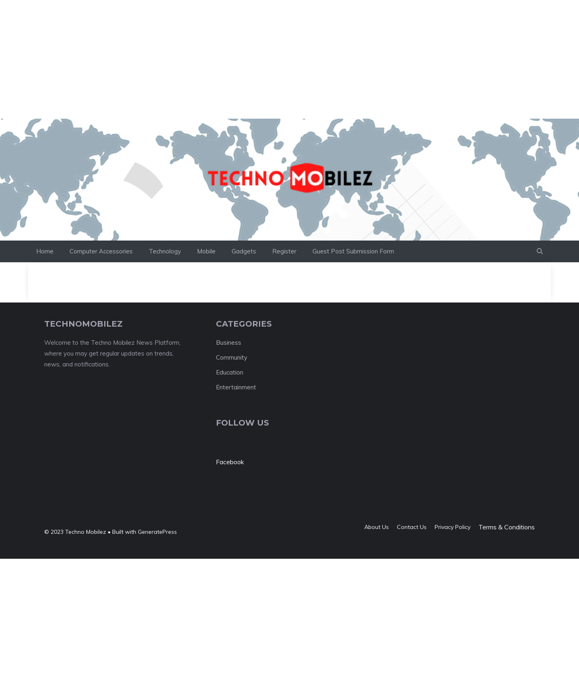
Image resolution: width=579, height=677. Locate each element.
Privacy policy (452, 527)
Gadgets (244, 251)
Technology (165, 251)
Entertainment (236, 387)
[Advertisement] (146, 18)
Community (231, 357)
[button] (540, 251)
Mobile (206, 251)
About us (376, 527)
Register (284, 251)
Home (44, 251)
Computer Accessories (101, 251)
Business (228, 342)
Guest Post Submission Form (353, 251)
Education (229, 372)
